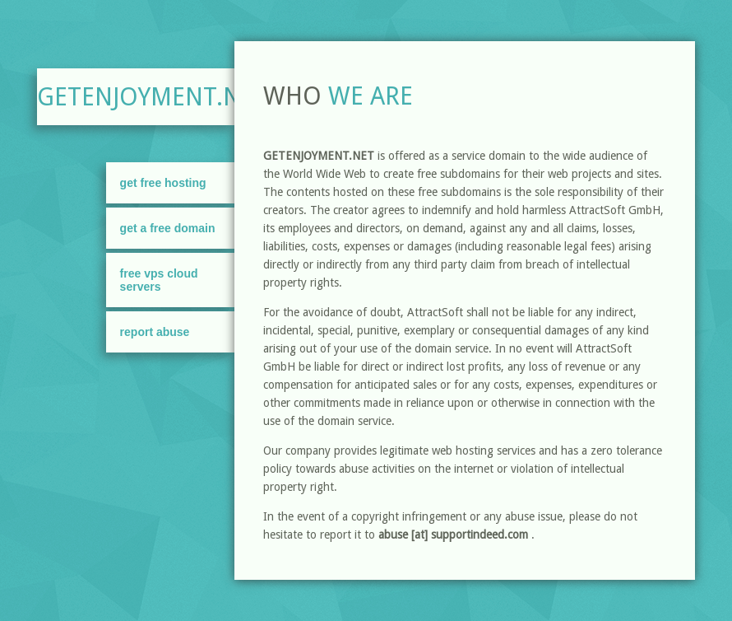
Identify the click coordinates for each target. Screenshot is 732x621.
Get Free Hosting (163, 182)
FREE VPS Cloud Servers (159, 280)
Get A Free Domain (167, 228)
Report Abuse (155, 332)
